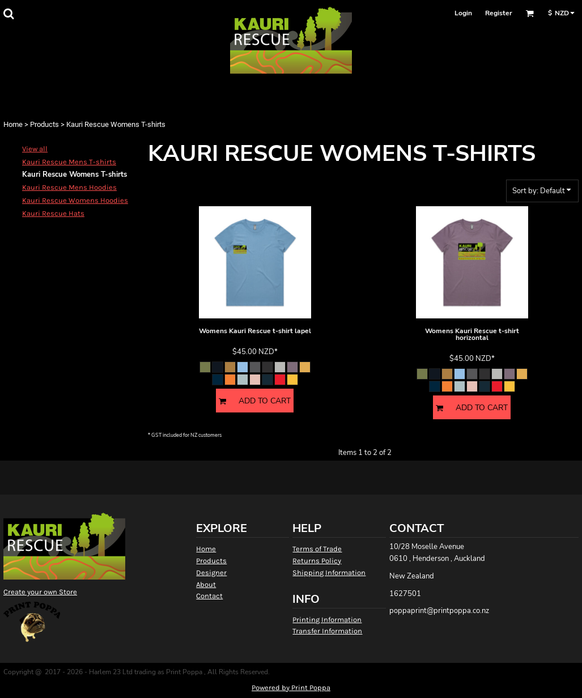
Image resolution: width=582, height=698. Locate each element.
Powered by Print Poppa (291, 687)
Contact (209, 595)
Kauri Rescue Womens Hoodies (75, 200)
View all (35, 148)
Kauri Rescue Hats (53, 213)
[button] (8, 13)
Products (44, 124)
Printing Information (327, 619)
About (206, 584)
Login (463, 13)
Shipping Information (329, 572)
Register (498, 13)
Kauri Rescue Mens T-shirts (69, 162)
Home (13, 124)
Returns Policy (316, 560)
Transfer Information (327, 631)
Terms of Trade (317, 548)
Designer (211, 572)
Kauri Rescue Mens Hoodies (69, 187)
